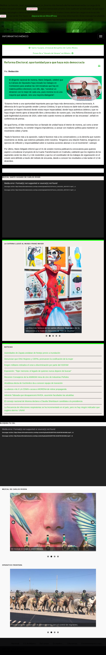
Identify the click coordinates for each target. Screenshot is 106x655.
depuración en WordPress (44, 15)
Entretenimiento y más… (92, 643)
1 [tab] (46, 336)
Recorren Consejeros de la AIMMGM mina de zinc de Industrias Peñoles (36, 377)
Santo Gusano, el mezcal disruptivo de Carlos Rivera (54, 47)
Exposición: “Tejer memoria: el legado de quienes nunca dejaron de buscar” (37, 371)
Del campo (44, 643)
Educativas (72, 643)
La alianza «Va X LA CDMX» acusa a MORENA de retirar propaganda (35, 389)
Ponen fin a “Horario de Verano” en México (51, 53)
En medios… (58, 643)
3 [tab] (53, 336)
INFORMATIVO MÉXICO (15, 36)
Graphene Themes (23, 651)
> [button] (78, 289)
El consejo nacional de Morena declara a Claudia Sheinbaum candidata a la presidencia (43, 401)
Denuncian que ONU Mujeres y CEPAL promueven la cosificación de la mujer (38, 359)
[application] (53, 209)
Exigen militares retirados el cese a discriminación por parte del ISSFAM (36, 365)
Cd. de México (29, 643)
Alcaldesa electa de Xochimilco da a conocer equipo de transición (33, 383)
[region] (53, 290)
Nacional (15, 643)
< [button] (28, 289)
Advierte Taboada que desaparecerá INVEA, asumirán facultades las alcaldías (39, 395)
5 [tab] (59, 336)
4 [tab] (56, 336)
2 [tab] (50, 336)
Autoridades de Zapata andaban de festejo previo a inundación (32, 353)
